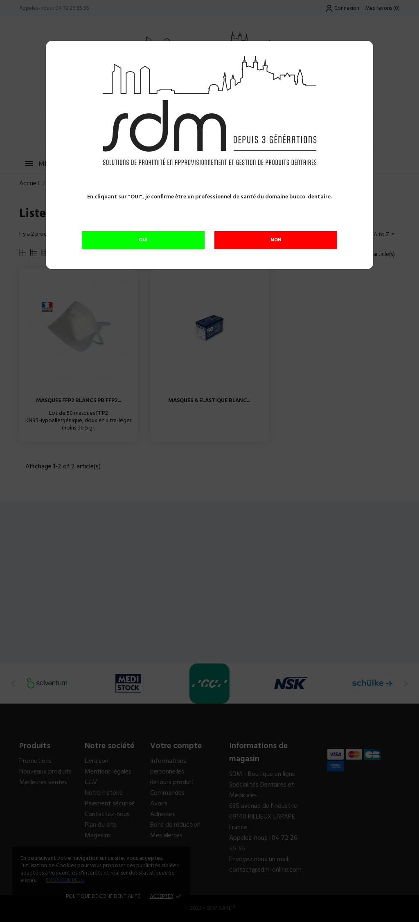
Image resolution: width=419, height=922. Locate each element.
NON (276, 240)
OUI (143, 240)
